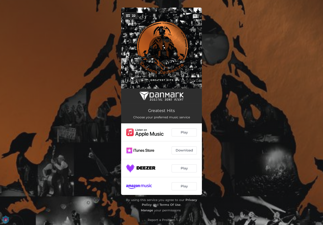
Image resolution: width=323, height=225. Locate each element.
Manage (147, 210)
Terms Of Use (170, 205)
